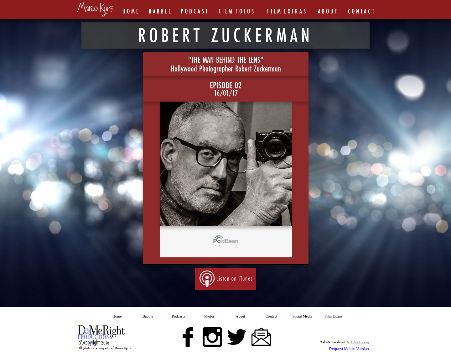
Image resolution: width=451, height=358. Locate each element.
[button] (209, 316)
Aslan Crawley (360, 342)
